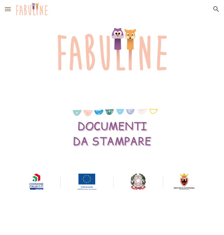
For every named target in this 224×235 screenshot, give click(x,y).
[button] (8, 9)
